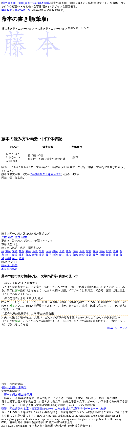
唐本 (4, 237)
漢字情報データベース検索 (90, 408)
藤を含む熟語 (9, 265)
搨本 (24, 237)
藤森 (102, 254)
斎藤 (82, 251)
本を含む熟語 (9, 268)
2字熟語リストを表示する (45, 174)
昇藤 (95, 251)
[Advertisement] (78, 83)
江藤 (68, 251)
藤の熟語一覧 (23, 10)
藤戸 (48, 254)
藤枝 (68, 254)
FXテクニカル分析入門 (59, 408)
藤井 (8, 254)
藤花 (21, 254)
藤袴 (55, 254)
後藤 (55, 251)
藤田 (14, 258)
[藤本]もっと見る (117, 328)
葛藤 (35, 251)
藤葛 (28, 254)
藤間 (35, 254)
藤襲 (88, 254)
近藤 (48, 251)
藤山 (61, 254)
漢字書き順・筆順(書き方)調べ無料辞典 (26, 3)
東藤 (8, 251)
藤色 (95, 254)
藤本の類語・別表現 (14, 387)
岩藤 (41, 251)
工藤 (61, 251)
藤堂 (21, 258)
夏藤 (28, 251)
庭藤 (109, 251)
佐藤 (75, 251)
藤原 (41, 254)
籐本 (10, 237)
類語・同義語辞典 (12, 408)
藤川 (109, 254)
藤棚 (8, 258)
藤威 (115, 251)
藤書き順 (6, 10)
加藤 (21, 251)
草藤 (102, 251)
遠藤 (14, 251)
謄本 (17, 237)
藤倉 (115, 254)
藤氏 (75, 254)
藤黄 (14, 254)
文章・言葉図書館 (34, 408)
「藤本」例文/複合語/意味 (16, 394)
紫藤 (88, 251)
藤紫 (82, 254)
